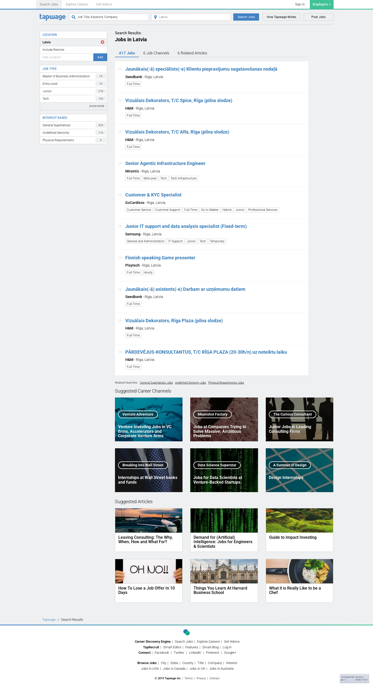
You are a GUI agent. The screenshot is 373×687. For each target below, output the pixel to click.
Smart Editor (172, 647)
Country (187, 663)
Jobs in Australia (221, 669)
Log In (227, 647)
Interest (231, 663)
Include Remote (53, 50)
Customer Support (167, 210)
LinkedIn (195, 653)
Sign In (300, 4)
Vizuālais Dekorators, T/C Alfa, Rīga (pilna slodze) (177, 132)
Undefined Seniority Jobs (190, 382)
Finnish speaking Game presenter (160, 257)
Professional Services (262, 210)
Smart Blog (210, 647)
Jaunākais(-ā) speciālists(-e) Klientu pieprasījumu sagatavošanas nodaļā (201, 69)
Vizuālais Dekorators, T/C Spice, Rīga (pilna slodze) (178, 100)
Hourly (148, 272)
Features (191, 647)
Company (215, 663)
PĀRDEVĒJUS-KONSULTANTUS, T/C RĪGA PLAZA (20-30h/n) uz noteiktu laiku (206, 352)
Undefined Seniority (74, 132)
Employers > (322, 4)
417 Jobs (127, 53)
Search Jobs (49, 4)
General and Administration (145, 241)
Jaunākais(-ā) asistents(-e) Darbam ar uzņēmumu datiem (185, 289)
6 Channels (156, 53)
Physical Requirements (74, 140)
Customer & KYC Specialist (153, 194)
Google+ (230, 653)
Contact (215, 678)
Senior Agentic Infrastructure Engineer (165, 163)
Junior (74, 91)
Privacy (201, 678)
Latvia (47, 42)
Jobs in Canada (174, 669)
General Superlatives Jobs (156, 382)
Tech (74, 98)
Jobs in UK (197, 669)
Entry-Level (74, 83)
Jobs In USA (150, 669)
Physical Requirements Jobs (226, 382)
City (163, 663)
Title (200, 663)
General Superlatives (74, 125)
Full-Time (133, 84)
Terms (189, 678)
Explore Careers (77, 4)
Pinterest (212, 653)
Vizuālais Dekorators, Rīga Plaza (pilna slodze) (174, 320)
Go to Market (210, 210)
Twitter (179, 653)
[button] (120, 69)
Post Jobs (318, 17)
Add (100, 57)
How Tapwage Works (281, 17)
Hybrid (226, 210)
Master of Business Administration (74, 76)
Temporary (217, 241)
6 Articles (192, 53)
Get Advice (104, 4)
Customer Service (139, 210)
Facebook (162, 653)
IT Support (175, 241)
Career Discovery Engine (153, 641)
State (174, 663)
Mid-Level (150, 178)
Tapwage (49, 620)
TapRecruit (151, 647)
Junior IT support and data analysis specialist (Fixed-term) (186, 226)
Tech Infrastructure (183, 178)
